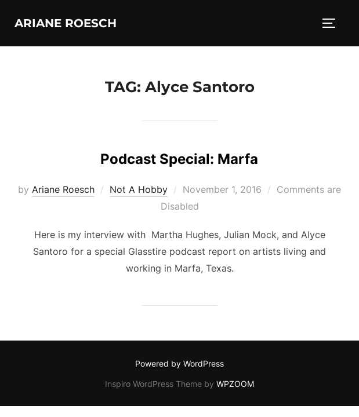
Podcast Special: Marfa (179, 159)
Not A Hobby (139, 189)
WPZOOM (235, 384)
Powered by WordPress (179, 363)
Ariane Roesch (65, 23)
